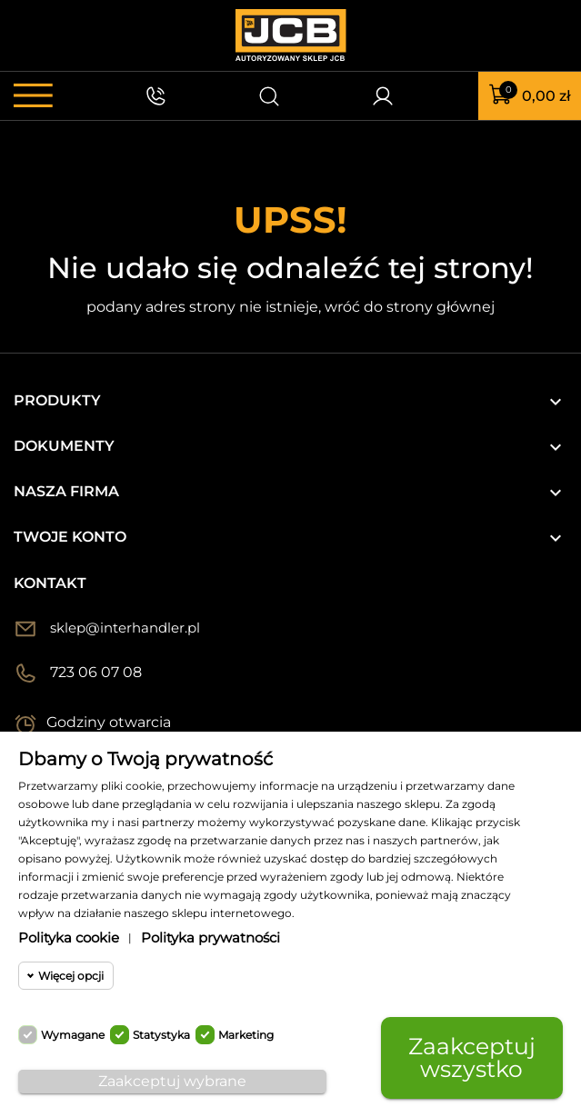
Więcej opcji (71, 975)
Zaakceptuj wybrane (172, 1081)
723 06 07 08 (96, 672)
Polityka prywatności (210, 937)
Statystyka (161, 1035)
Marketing (246, 1035)
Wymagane (73, 1035)
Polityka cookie (68, 937)
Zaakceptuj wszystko (472, 1057)
